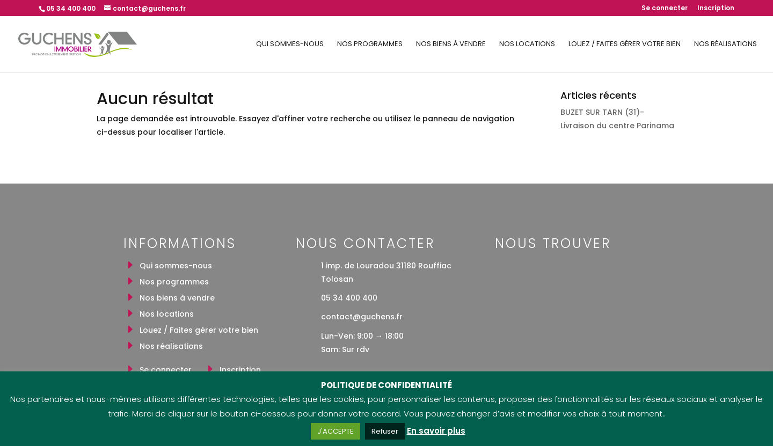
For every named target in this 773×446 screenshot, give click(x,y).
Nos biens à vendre (451, 44)
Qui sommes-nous (290, 44)
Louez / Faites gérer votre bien (624, 44)
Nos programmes (370, 44)
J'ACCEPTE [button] (335, 431)
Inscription (715, 8)
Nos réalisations (725, 44)
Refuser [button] (384, 431)
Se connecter (664, 8)
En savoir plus (436, 430)
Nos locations (527, 44)
